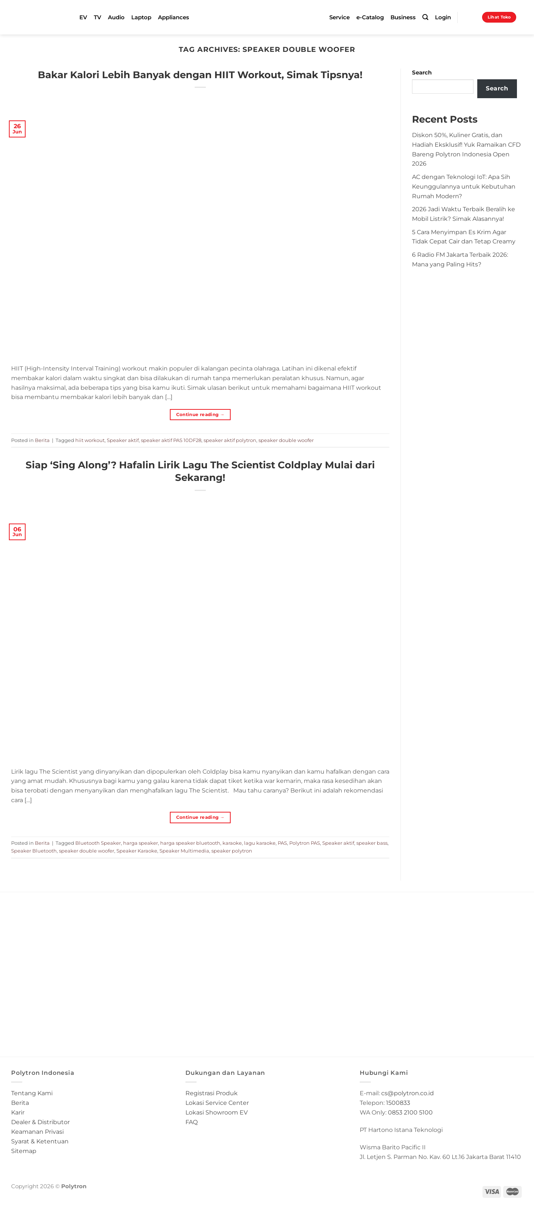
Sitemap (23, 1150)
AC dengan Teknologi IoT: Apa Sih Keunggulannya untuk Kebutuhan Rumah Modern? (463, 186)
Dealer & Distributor (40, 1122)
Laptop (141, 17)
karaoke (232, 843)
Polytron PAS (304, 843)
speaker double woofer (286, 440)
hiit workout (90, 440)
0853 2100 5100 (410, 1112)
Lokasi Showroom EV (216, 1112)
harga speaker (140, 843)
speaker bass (372, 843)
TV (97, 17)
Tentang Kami (32, 1093)
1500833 (398, 1102)
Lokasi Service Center (217, 1102)
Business (403, 17)
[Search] (425, 17)
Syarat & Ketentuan (40, 1141)
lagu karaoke (260, 843)
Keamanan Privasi (37, 1131)
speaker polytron (231, 851)
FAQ (191, 1122)
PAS (282, 843)
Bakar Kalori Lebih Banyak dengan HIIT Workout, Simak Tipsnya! (200, 74)
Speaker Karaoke (136, 851)
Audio (116, 17)
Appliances (173, 17)
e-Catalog (370, 17)
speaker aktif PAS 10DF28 (171, 440)
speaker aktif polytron (230, 440)
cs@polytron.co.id (407, 1093)
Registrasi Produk (211, 1093)
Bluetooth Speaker (98, 843)
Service (339, 17)
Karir (17, 1112)
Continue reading (200, 414)
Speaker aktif (123, 440)
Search (422, 72)
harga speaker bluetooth (190, 843)
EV (83, 17)
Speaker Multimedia (184, 851)
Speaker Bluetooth (34, 851)
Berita (42, 440)
